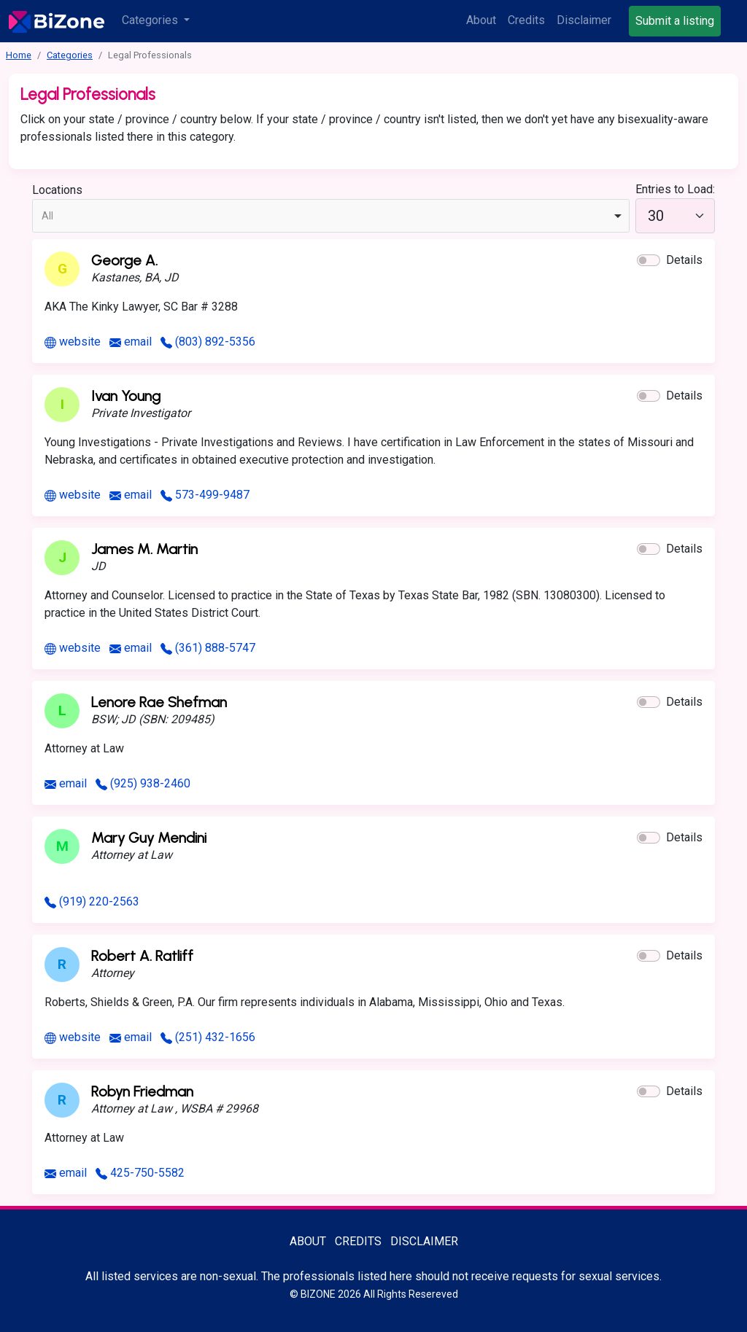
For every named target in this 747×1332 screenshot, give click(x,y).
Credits (526, 20)
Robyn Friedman (142, 1091)
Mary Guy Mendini (148, 837)
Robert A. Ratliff (142, 956)
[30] (675, 215)
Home (18, 55)
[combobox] (331, 216)
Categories (70, 55)
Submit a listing (674, 21)
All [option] (47, 216)
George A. (124, 260)
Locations (57, 190)
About (481, 20)
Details (684, 260)
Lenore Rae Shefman (159, 702)
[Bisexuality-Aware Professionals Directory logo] (56, 21)
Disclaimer (584, 20)
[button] (648, 260)
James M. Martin (144, 549)
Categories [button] (151, 20)
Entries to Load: (675, 189)
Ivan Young (125, 396)
